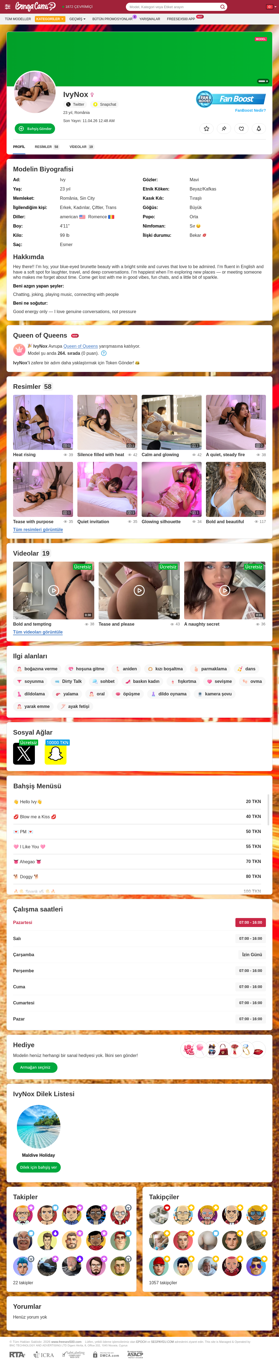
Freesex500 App (182, 18)
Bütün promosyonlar (113, 18)
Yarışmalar (150, 19)
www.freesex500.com (66, 1341)
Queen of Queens (80, 346)
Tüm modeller (18, 19)
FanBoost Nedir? (250, 110)
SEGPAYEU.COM (162, 1341)
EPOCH (141, 1341)
